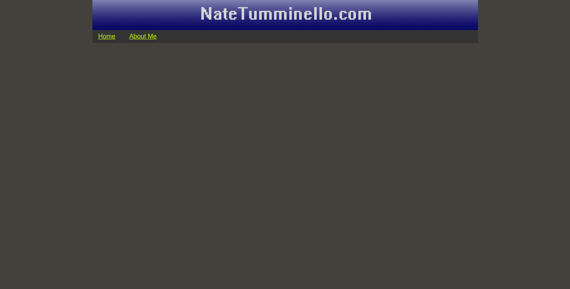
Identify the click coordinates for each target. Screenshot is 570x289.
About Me (143, 36)
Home (107, 36)
